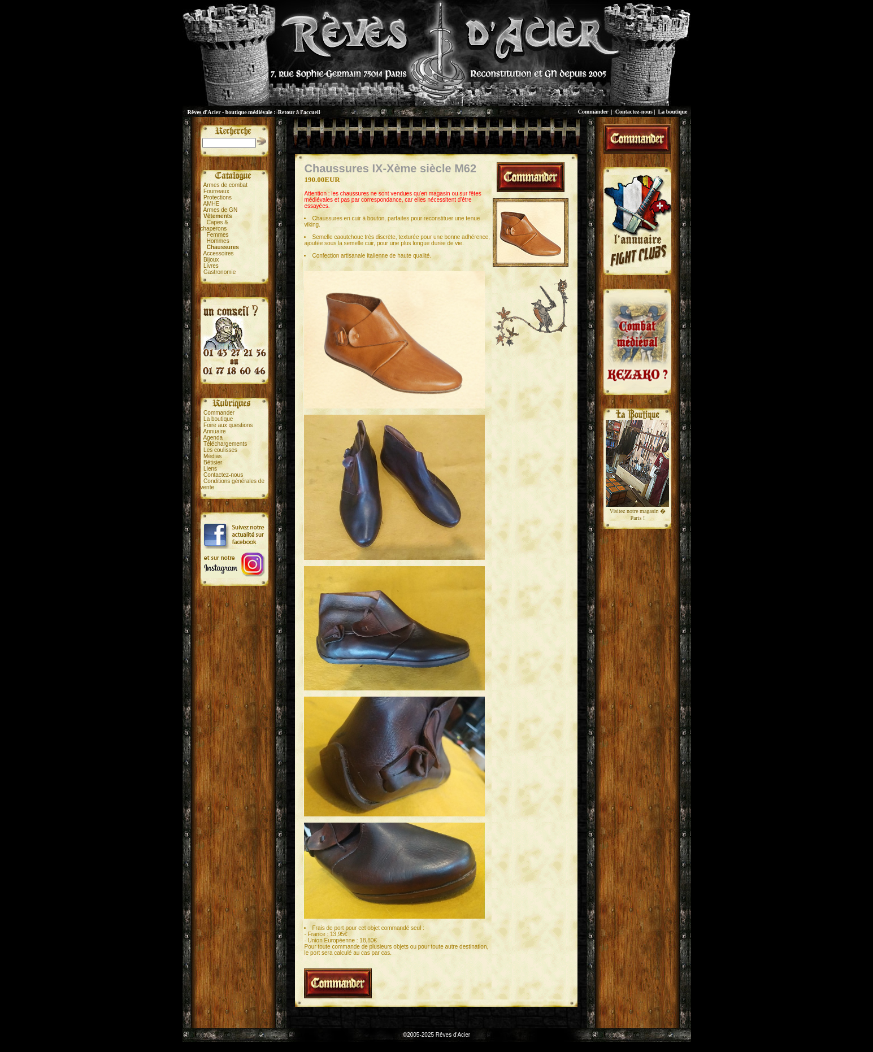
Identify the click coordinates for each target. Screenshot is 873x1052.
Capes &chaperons (214, 225)
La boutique (673, 111)
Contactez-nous (634, 111)
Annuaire (214, 431)
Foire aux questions (228, 425)
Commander (593, 111)
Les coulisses (220, 450)
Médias (212, 456)
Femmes (218, 235)
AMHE (211, 204)
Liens (210, 469)
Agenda (213, 437)
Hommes (218, 241)
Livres (211, 266)
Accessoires (218, 253)
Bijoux (211, 260)
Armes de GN (220, 210)
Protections (217, 197)
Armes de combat (225, 185)
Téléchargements (225, 444)
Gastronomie (219, 272)
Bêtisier (212, 462)
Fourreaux (216, 191)
